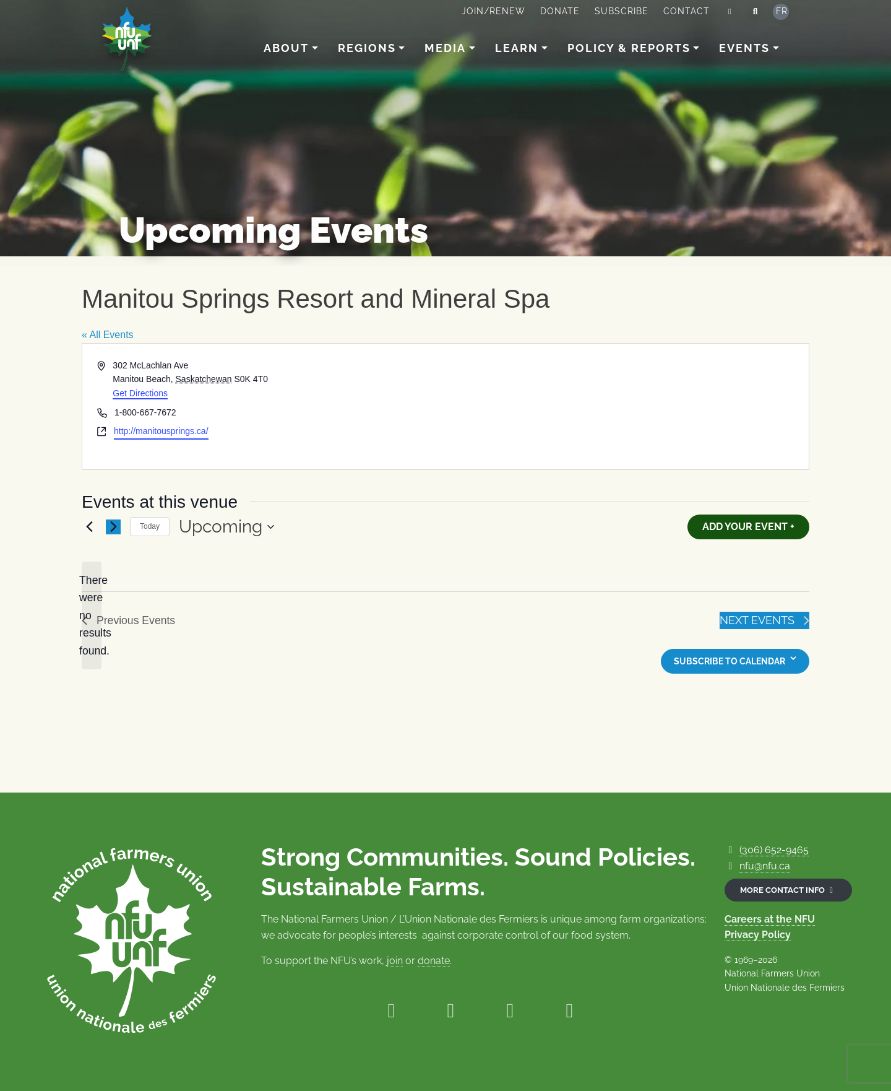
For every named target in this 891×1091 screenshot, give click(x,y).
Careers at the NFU (770, 919)
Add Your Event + (748, 526)
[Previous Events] (89, 526)
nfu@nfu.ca (764, 866)
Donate (560, 11)
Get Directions (140, 393)
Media (445, 47)
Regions (367, 47)
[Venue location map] (626, 406)
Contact (686, 11)
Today (150, 526)
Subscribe (621, 11)
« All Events (108, 334)
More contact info (788, 890)
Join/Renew (493, 11)
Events (744, 47)
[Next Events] (113, 526)
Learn (516, 47)
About (286, 47)
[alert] (91, 616)
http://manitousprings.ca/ (161, 431)
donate (434, 961)
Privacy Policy (758, 935)
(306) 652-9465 (774, 850)
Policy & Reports (629, 47)
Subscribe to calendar (729, 661)
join (395, 961)
